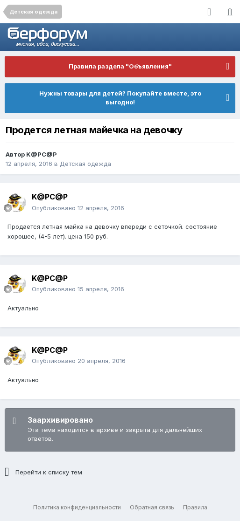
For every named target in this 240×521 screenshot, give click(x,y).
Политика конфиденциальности (77, 507)
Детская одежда (85, 163)
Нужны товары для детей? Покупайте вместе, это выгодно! (120, 97)
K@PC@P (41, 154)
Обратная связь (152, 507)
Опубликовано (78, 208)
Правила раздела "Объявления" (120, 66)
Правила (195, 507)
